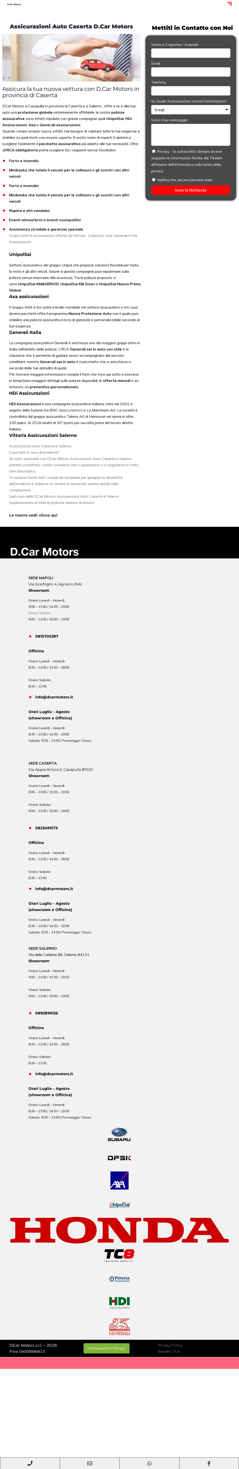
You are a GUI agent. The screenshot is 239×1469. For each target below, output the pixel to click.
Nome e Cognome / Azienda (174, 44)
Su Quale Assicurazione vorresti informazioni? (189, 101)
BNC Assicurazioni (66, 410)
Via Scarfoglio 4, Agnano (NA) (55, 584)
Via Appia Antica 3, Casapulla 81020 (60, 769)
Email (155, 63)
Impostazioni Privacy (106, 1348)
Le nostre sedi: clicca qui (33, 515)
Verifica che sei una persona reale (184, 179)
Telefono (158, 82)
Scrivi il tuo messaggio (169, 120)
